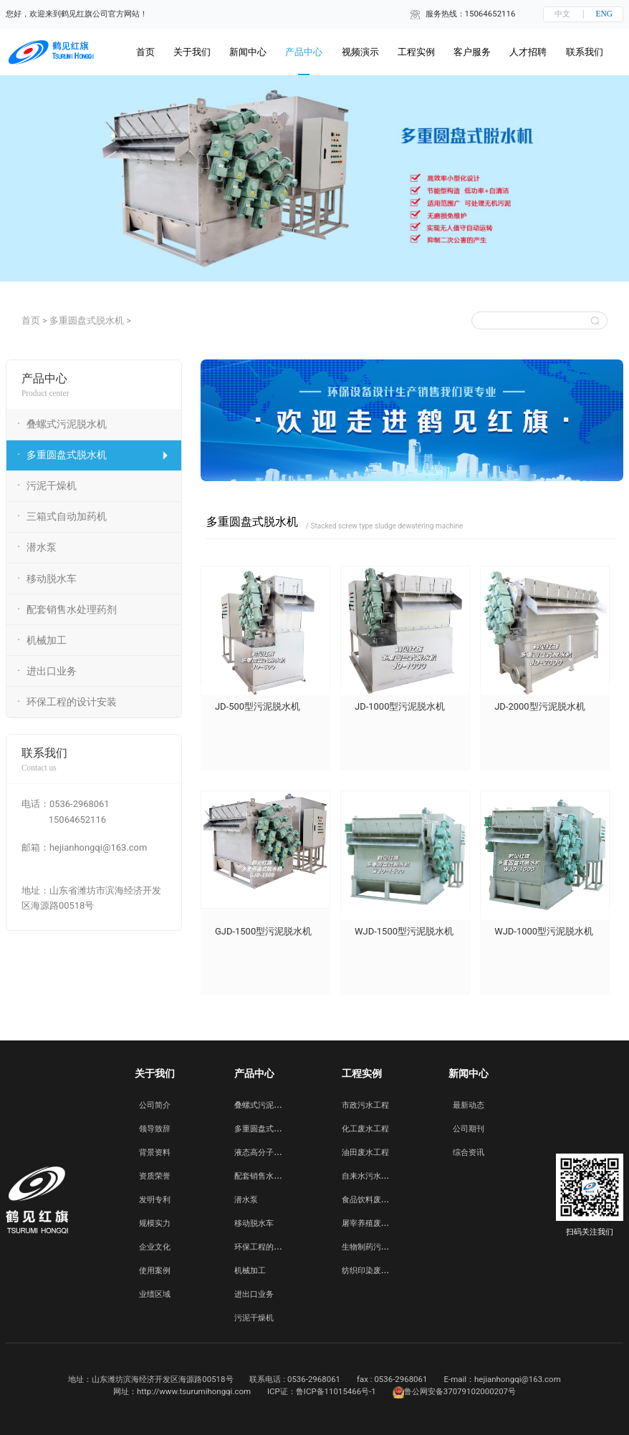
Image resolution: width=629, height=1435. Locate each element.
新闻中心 (248, 52)
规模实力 (155, 1223)
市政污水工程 (365, 1105)
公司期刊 (468, 1128)
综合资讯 (468, 1152)
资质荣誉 (155, 1175)
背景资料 (155, 1152)
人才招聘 (528, 52)
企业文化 (155, 1246)
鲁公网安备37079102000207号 (454, 1392)
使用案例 (155, 1270)
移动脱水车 (254, 1223)
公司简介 (155, 1105)
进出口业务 (254, 1294)
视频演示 (360, 52)
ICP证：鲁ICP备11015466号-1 (321, 1391)
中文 (562, 13)
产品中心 (303, 52)
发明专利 (155, 1199)
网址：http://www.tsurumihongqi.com (182, 1391)
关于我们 (192, 52)
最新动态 (468, 1105)
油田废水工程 (365, 1152)
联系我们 (584, 52)
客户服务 (472, 52)
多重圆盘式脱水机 (86, 320)
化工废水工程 (365, 1128)
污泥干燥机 (254, 1317)
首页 (30, 320)
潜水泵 (246, 1199)
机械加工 (250, 1270)
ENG (604, 13)
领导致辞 (155, 1128)
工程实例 (416, 52)
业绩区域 (155, 1294)
